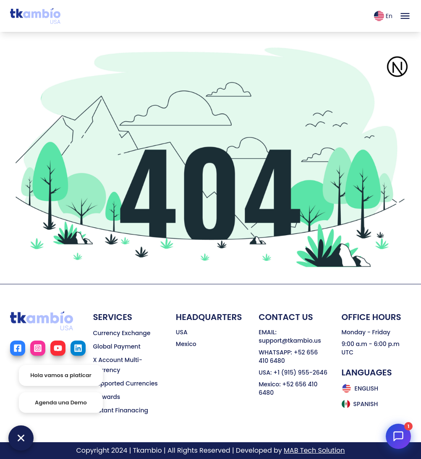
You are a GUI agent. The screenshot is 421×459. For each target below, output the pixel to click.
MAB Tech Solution (314, 450)
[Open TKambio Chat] (398, 436)
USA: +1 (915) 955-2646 (293, 372)
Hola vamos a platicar (61, 375)
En (383, 16)
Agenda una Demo (61, 403)
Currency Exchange (121, 333)
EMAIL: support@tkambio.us (290, 336)
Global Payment (116, 346)
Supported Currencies (125, 383)
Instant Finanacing (120, 410)
